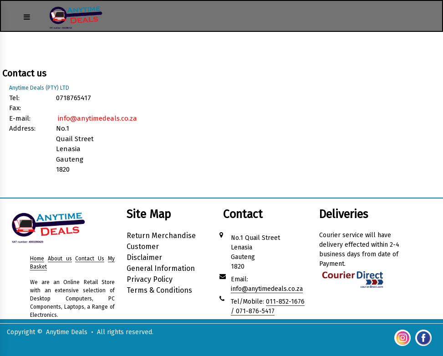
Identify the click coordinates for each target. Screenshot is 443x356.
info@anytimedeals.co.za (97, 118)
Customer (143, 246)
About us (60, 258)
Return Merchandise (161, 235)
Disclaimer (144, 257)
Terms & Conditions (159, 290)
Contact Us (89, 258)
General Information (161, 268)
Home (37, 258)
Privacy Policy (150, 279)
